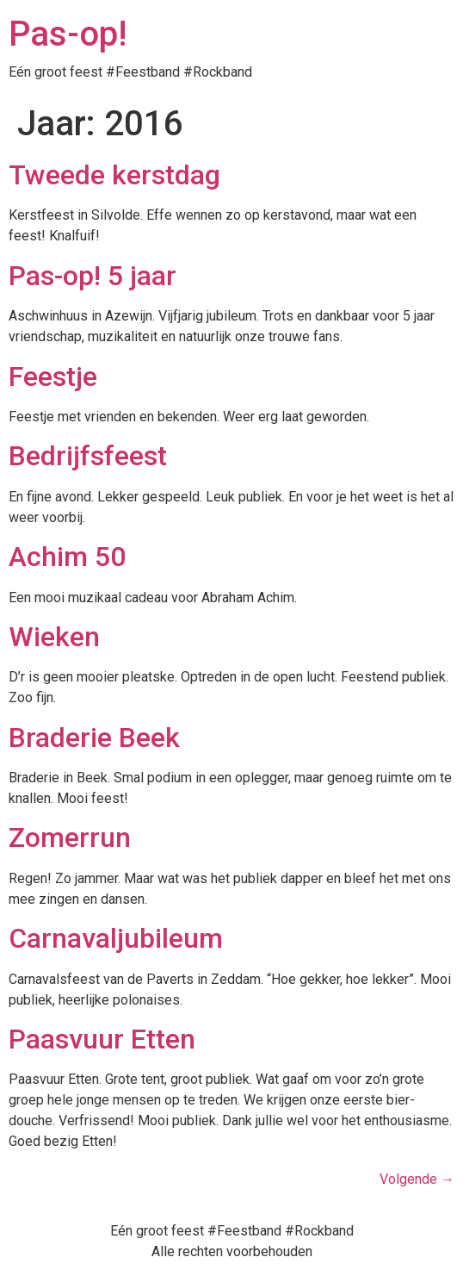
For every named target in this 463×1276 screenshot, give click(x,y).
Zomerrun (70, 837)
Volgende (417, 1179)
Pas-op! (68, 34)
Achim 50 (67, 556)
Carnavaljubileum (116, 938)
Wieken (54, 636)
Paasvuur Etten (102, 1039)
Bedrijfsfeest (88, 455)
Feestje (53, 376)
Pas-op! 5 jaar (92, 275)
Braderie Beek (94, 737)
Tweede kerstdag (114, 175)
